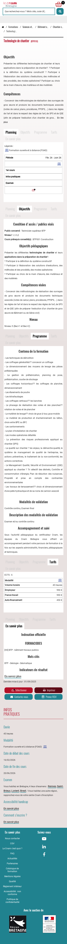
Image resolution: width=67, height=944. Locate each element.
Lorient (15, 790)
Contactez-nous (19, 697)
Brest (23, 790)
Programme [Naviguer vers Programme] (40, 132)
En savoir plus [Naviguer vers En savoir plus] (13, 139)
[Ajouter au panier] (33, 190)
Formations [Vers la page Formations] (13, 26)
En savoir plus (12, 676)
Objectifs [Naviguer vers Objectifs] (25, 132)
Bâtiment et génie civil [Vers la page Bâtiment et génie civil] (47, 26)
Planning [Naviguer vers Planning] (11, 132)
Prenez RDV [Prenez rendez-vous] (48, 697)
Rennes (52, 786)
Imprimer (49, 690)
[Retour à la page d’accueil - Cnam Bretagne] (3, 26)
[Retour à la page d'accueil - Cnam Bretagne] (18, 4)
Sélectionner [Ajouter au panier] (19, 690)
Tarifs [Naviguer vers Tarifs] (54, 132)
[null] (57, 4)
